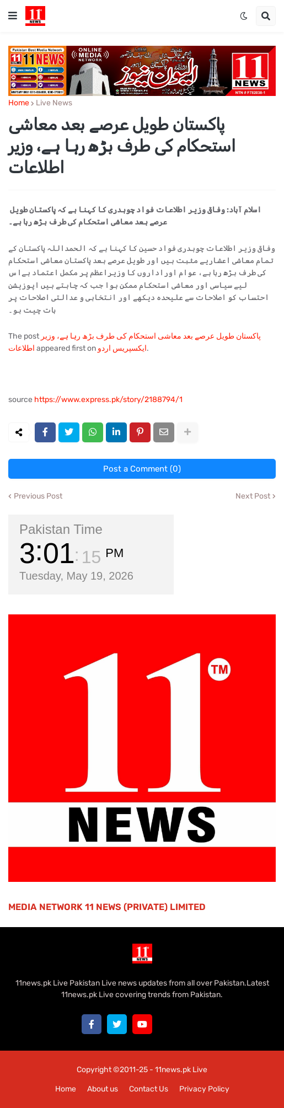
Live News (54, 103)
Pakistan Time (61, 529)
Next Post (252, 496)
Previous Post (38, 496)
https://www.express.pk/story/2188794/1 (108, 399)
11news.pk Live (181, 1069)
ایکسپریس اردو (122, 348)
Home (18, 103)
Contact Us (148, 1089)
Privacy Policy (204, 1089)
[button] (12, 16)
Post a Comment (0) (142, 469)
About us (102, 1089)
